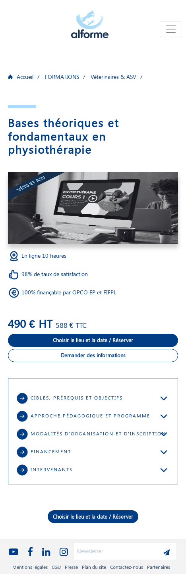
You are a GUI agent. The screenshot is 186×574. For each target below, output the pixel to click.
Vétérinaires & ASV (113, 76)
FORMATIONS (62, 76)
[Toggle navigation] (171, 29)
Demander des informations (93, 355)
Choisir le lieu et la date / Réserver (93, 340)
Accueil (25, 76)
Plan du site (94, 567)
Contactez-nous (126, 567)
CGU (56, 567)
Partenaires (158, 567)
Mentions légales (30, 567)
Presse (71, 567)
